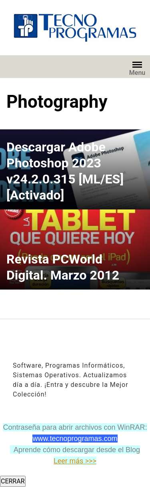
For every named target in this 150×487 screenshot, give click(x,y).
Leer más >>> (75, 461)
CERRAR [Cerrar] (13, 481)
